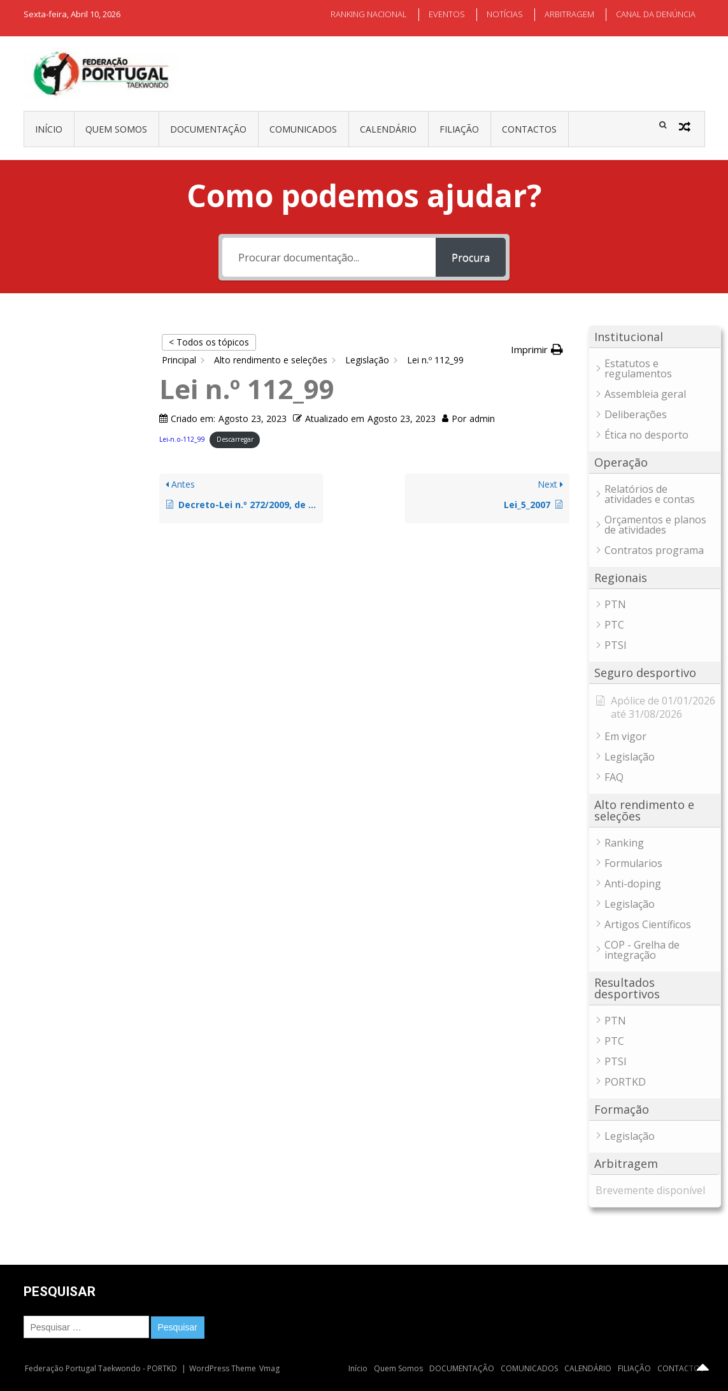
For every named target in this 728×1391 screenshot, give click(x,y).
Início (48, 129)
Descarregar (235, 439)
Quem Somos (116, 129)
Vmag (269, 1368)
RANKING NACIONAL (369, 14)
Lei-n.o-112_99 (182, 439)
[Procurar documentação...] (329, 257)
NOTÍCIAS (505, 14)
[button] (537, 349)
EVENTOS (447, 14)
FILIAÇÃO (459, 129)
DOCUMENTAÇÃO (208, 129)
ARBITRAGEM (569, 14)
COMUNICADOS (303, 129)
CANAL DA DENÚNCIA (656, 14)
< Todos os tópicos (209, 342)
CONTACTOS (529, 129)
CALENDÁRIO (388, 129)
